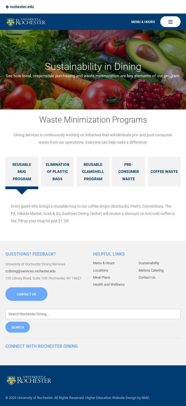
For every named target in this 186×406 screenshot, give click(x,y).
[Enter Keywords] (93, 314)
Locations (100, 270)
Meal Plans (101, 277)
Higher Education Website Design (110, 398)
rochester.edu (19, 7)
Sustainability (149, 263)
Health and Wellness (109, 284)
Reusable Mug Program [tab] (21, 171)
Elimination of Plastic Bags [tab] (57, 171)
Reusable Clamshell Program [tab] (93, 171)
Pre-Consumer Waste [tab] (128, 171)
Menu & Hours (143, 22)
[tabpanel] (93, 213)
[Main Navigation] (170, 21)
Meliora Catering (151, 270)
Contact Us (26, 294)
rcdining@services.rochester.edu (30, 271)
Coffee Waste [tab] (164, 171)
